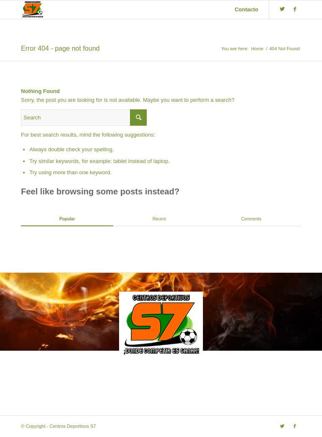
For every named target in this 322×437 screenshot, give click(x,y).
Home (257, 48)
